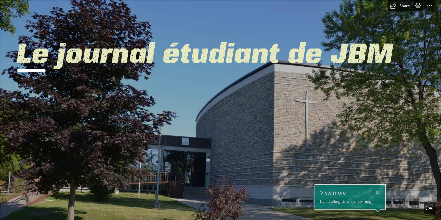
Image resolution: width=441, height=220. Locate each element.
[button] (400, 5)
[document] (220, 110)
